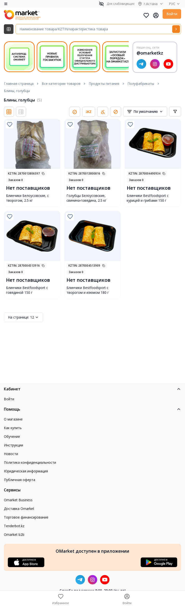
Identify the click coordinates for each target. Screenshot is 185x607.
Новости (11, 453)
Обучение (12, 436)
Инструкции (13, 445)
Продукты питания (104, 83)
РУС (175, 3)
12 (23, 317)
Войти (171, 14)
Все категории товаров (61, 83)
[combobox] (145, 111)
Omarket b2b (14, 534)
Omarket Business (18, 500)
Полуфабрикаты (140, 83)
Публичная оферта (19, 479)
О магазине (13, 419)
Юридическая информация (26, 471)
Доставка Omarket (19, 508)
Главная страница (18, 83)
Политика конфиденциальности (30, 462)
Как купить (13, 428)
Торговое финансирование (26, 517)
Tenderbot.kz (14, 526)
